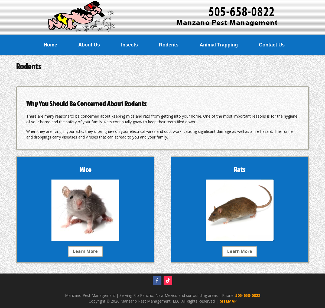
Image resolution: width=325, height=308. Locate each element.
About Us (89, 45)
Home (50, 45)
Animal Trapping (219, 45)
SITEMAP (228, 301)
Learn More (85, 251)
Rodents (168, 45)
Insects (129, 45)
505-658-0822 (247, 295)
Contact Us (272, 45)
